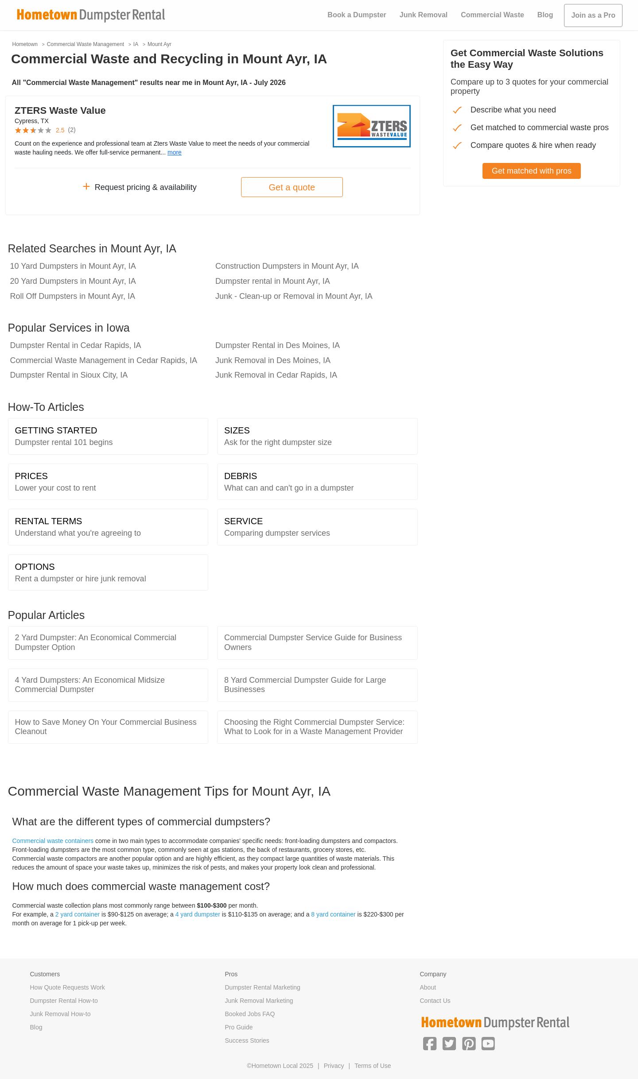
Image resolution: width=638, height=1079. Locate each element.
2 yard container (77, 914)
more (174, 152)
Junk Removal (423, 15)
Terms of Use (372, 1065)
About (428, 987)
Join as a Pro (593, 15)
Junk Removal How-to (60, 1013)
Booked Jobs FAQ (250, 1013)
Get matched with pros (532, 170)
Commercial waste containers (53, 840)
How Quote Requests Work (67, 987)
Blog (545, 15)
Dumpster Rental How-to (64, 1000)
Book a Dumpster (356, 15)
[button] (429, 1042)
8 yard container (333, 914)
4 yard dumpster (197, 914)
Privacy (334, 1065)
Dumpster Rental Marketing (262, 987)
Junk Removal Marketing (259, 1000)
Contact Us (435, 1000)
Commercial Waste (492, 15)
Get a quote (292, 187)
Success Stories (247, 1040)
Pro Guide (239, 1027)
